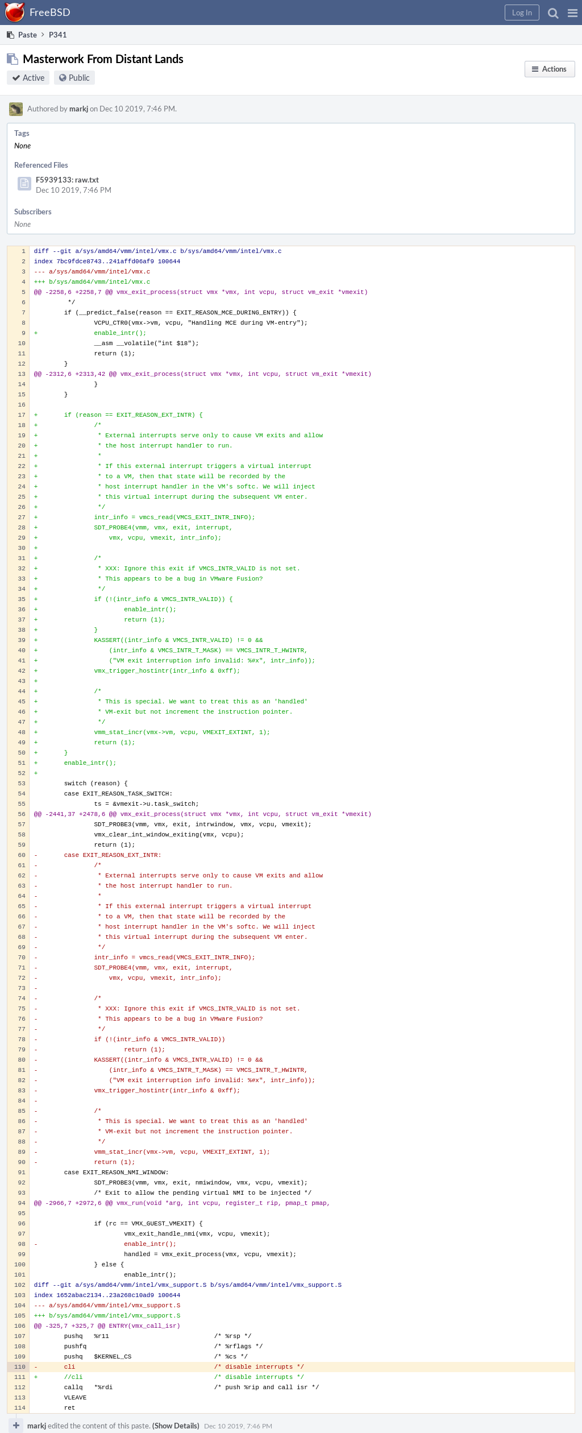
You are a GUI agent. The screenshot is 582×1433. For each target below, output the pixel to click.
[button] (572, 12)
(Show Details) (175, 1425)
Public (79, 77)
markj (78, 108)
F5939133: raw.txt (67, 180)
